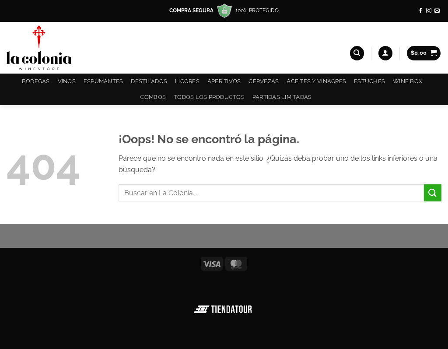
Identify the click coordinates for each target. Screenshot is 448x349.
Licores (187, 81)
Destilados (149, 81)
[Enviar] (432, 192)
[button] (385, 53)
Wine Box (407, 81)
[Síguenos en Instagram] (428, 11)
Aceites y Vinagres (316, 81)
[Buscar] (357, 53)
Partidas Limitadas (282, 97)
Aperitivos (224, 81)
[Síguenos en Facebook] (420, 11)
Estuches (369, 81)
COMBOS (153, 97)
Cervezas (263, 81)
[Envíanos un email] (437, 11)
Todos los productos (209, 97)
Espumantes (103, 81)
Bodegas (36, 81)
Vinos (67, 81)
